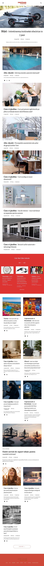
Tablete (18, 562)
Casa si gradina (6, 448)
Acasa (7, 562)
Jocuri (25, 562)
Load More (21, 546)
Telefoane (13, 562)
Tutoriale (29, 562)
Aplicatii (21, 562)
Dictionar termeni (35, 562)
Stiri (10, 562)
